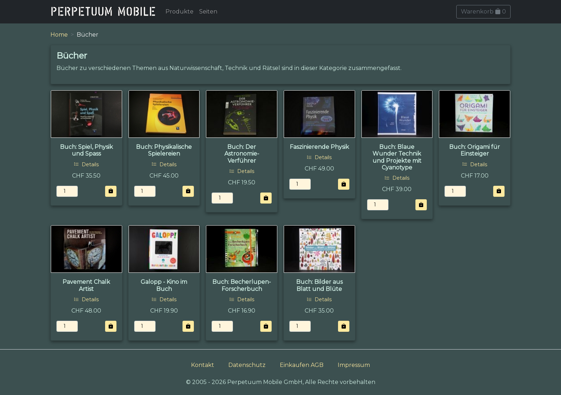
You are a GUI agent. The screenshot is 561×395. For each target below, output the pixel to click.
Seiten (208, 11)
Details (86, 164)
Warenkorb (483, 11)
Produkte (179, 11)
